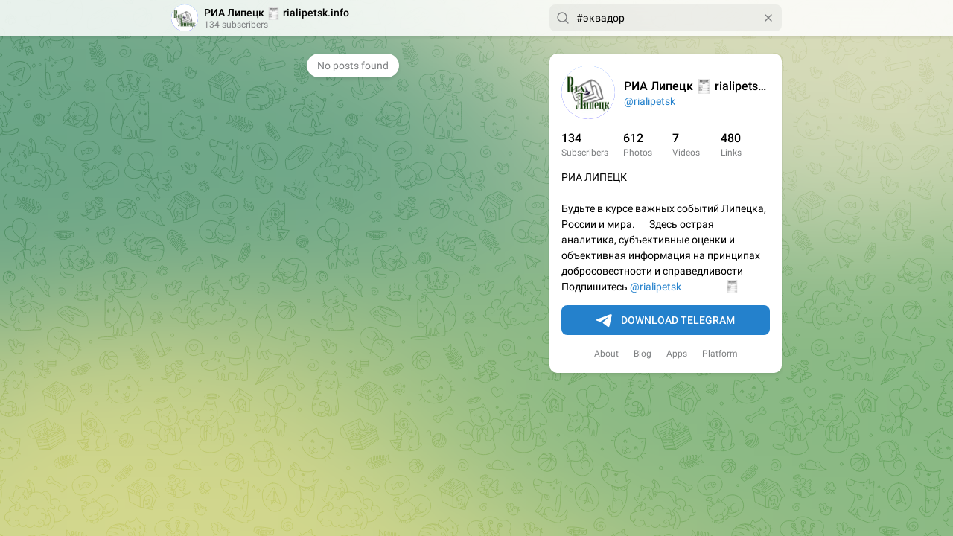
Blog (642, 353)
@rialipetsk (649, 101)
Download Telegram (665, 321)
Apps (676, 353)
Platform (720, 353)
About (606, 353)
